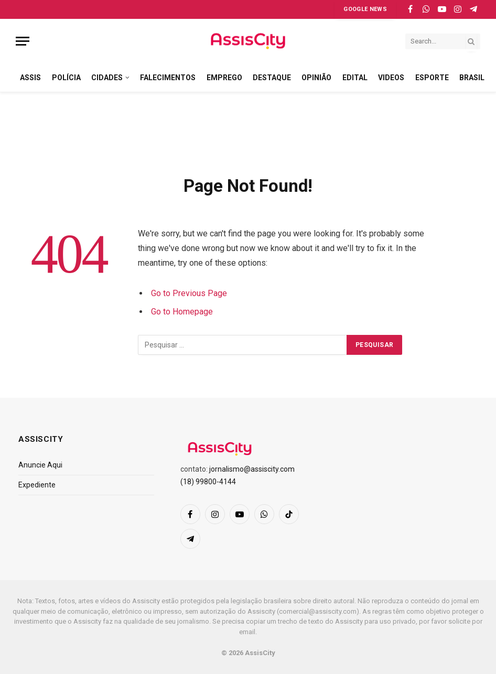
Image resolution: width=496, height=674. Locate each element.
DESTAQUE (272, 77)
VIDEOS (391, 77)
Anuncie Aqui (40, 465)
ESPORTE (432, 77)
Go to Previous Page (189, 293)
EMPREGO (224, 77)
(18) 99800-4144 (208, 481)
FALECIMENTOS (168, 77)
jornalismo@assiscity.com (252, 469)
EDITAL (355, 77)
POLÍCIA (66, 77)
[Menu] (22, 41)
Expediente (37, 485)
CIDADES (107, 77)
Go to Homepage (182, 312)
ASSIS (30, 77)
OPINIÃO (316, 77)
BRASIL (471, 77)
